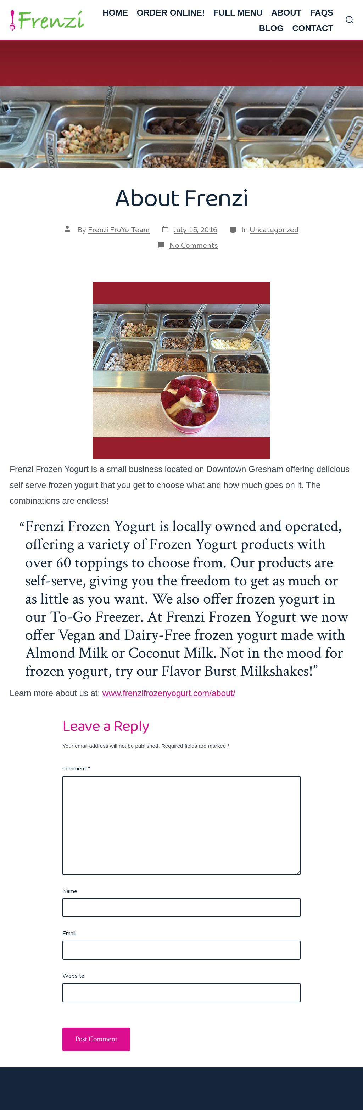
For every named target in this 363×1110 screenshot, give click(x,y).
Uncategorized (274, 230)
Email (69, 933)
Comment (76, 769)
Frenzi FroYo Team (119, 230)
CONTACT (313, 28)
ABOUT (286, 12)
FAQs (321, 12)
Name (69, 891)
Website (73, 976)
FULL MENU (237, 12)
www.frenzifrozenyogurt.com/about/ (168, 693)
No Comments (193, 245)
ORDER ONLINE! (171, 12)
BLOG (271, 28)
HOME (115, 12)
